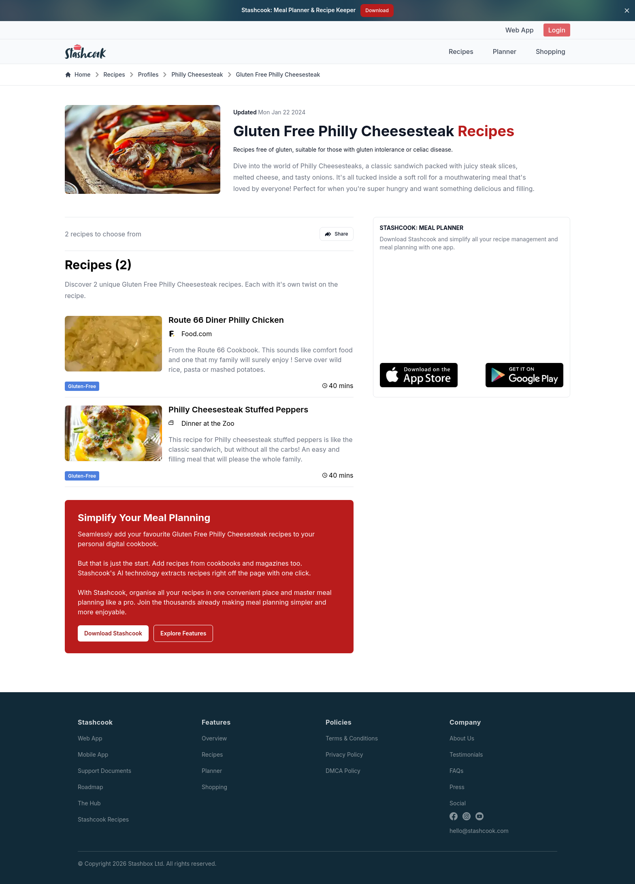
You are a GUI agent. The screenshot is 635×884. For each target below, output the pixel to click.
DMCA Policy (343, 770)
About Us (462, 738)
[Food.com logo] (171, 333)
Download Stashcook (113, 633)
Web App (519, 30)
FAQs (456, 770)
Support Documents (104, 770)
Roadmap (90, 786)
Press (457, 786)
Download (377, 10)
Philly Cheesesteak (197, 74)
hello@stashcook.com (479, 830)
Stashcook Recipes (103, 819)
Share (336, 234)
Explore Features (183, 633)
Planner (504, 51)
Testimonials (466, 754)
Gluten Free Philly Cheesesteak (278, 74)
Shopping (550, 51)
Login (556, 30)
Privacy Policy (344, 754)
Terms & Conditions (352, 738)
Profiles (148, 74)
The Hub (89, 803)
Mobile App (93, 754)
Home (78, 74)
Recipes (461, 51)
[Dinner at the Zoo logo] (171, 423)
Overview (214, 738)
